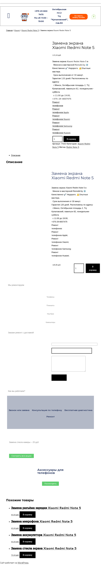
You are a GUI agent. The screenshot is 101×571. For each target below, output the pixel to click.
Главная (9, 30)
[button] (79, 16)
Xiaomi (17, 30)
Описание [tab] (15, 155)
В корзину (71, 139)
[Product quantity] (57, 139)
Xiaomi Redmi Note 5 (30, 30)
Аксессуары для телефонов (50, 471)
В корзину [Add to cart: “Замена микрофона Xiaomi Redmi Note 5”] (27, 528)
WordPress (23, 563)
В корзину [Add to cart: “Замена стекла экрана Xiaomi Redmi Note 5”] (27, 555)
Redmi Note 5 (72, 147)
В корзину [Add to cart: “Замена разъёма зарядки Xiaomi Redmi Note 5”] (27, 514)
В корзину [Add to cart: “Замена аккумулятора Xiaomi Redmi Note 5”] (27, 541)
